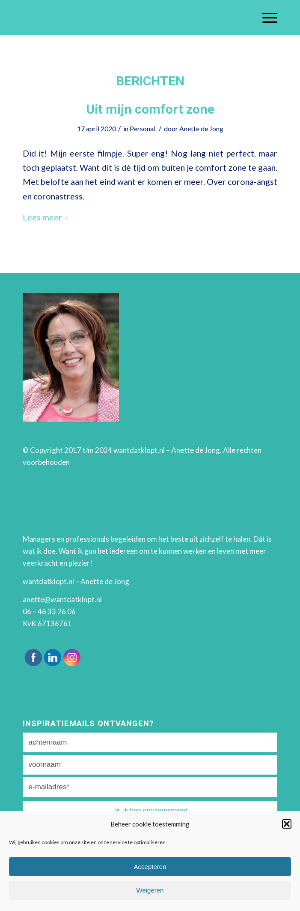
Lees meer (47, 217)
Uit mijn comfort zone (150, 109)
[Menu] (265, 17)
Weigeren (150, 890)
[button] (286, 824)
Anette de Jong (201, 128)
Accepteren (150, 866)
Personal (142, 128)
